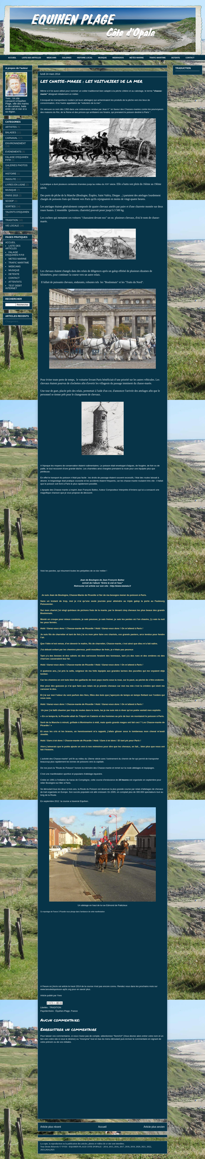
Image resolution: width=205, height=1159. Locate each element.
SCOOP (9, 201)
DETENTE (175, 58)
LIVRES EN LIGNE (15, 184)
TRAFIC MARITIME (157, 58)
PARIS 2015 (11, 195)
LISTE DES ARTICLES (31, 58)
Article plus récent (50, 1126)
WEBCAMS (51, 58)
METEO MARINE (17, 258)
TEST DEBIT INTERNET (13, 287)
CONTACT (190, 58)
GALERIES (66, 58)
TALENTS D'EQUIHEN (17, 212)
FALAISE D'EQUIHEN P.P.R (14, 253)
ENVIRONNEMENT (15, 143)
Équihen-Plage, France (67, 1011)
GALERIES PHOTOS (16, 165)
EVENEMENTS (13, 151)
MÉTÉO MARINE (137, 58)
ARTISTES (11, 127)
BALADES (10, 132)
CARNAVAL (11, 138)
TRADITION (55, 1007)
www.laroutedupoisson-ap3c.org (55, 989)
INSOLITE (10, 179)
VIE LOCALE (12, 225)
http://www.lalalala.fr (120, 586)
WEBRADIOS (118, 58)
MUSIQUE (102, 58)
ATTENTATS (15, 281)
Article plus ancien (154, 1126)
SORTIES (10, 206)
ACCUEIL (12, 58)
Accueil (102, 1126)
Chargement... (12, 321)
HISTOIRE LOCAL (84, 58)
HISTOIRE (10, 173)
